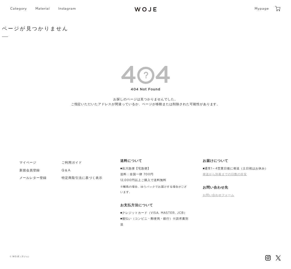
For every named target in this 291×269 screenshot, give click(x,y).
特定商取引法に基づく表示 (82, 178)
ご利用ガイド (72, 162)
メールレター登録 (33, 178)
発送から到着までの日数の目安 (225, 174)
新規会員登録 (29, 170)
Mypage (262, 8)
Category (18, 8)
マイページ (27, 162)
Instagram (67, 8)
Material (42, 8)
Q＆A (66, 170)
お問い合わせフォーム (218, 195)
